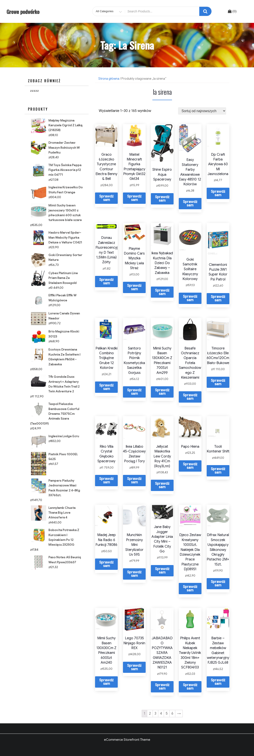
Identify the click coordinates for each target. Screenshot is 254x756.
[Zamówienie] (202, 111)
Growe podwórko (23, 11)
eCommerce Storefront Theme (127, 740)
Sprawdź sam (106, 198)
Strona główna (108, 79)
